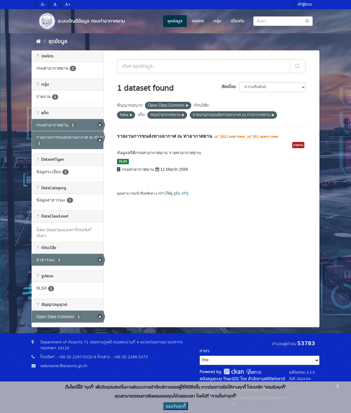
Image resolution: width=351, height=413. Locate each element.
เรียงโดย (228, 87)
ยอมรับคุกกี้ (176, 406)
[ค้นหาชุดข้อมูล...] (203, 66)
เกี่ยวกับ (237, 21)
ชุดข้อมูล (174, 21)
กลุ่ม (217, 21)
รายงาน (298, 145)
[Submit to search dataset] (307, 20)
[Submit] (298, 66)
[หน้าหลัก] (38, 42)
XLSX (123, 161)
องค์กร (198, 21)
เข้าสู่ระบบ (305, 4)
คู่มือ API (180, 193)
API (161, 193)
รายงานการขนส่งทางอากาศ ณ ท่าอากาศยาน (164, 136)
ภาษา (204, 351)
